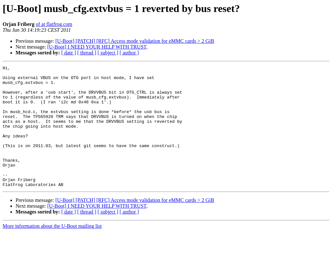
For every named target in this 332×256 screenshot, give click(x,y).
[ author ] (129, 52)
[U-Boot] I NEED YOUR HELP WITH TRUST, (97, 47)
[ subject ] (108, 52)
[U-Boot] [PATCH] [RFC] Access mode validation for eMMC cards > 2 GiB (134, 41)
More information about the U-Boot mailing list (52, 250)
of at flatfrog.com (54, 24)
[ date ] (68, 52)
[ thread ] (86, 52)
